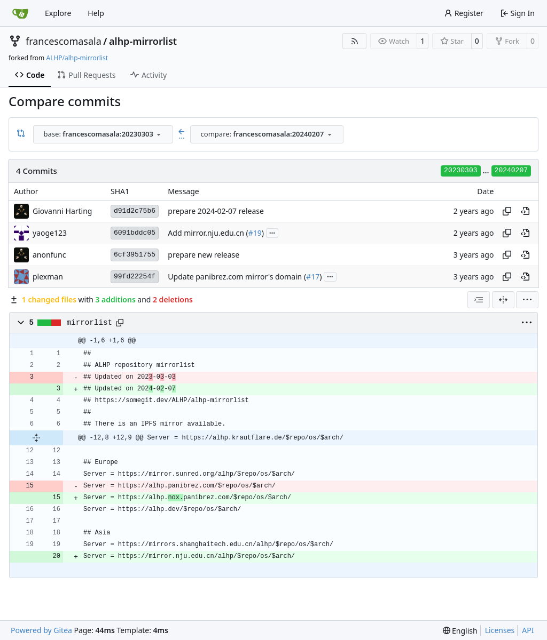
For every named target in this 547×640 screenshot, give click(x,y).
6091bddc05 (134, 233)
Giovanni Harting (62, 211)
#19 (255, 233)
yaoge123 (50, 233)
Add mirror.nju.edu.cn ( (208, 233)
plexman (48, 276)
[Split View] (503, 299)
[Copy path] (119, 322)
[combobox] (103, 134)
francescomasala (63, 41)
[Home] (20, 13)
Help (96, 13)
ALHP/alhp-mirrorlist (77, 57)
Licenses (500, 630)
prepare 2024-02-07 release (216, 211)
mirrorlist (90, 322)
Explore (58, 13)
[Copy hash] (507, 211)
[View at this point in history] (525, 211)
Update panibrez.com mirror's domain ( (237, 276)
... (272, 232)
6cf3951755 (134, 255)
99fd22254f (134, 277)
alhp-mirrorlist (143, 41)
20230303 (460, 170)
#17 (312, 276)
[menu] (527, 299)
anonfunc (49, 255)
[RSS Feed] (354, 41)
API (528, 630)
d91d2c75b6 (134, 211)
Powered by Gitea (41, 630)
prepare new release (203, 255)
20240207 (511, 170)
